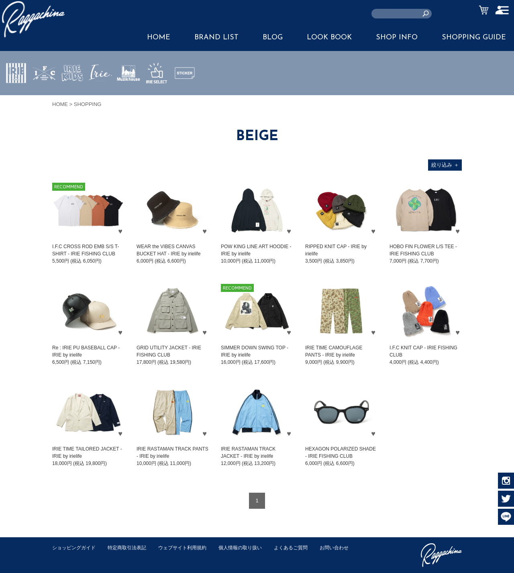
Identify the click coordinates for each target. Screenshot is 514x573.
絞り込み (445, 165)
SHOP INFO (397, 37)
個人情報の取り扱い (252, 547)
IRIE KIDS (72, 97)
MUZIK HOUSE (128, 97)
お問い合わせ (68, 556)
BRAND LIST (216, 37)
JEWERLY (100, 92)
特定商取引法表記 (132, 547)
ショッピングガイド (75, 547)
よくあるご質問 (306, 547)
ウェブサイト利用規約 (191, 547)
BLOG (273, 37)
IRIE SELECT (157, 97)
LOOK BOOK (329, 37)
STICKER (185, 92)
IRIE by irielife (16, 97)
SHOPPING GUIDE (474, 37)
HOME (158, 37)
